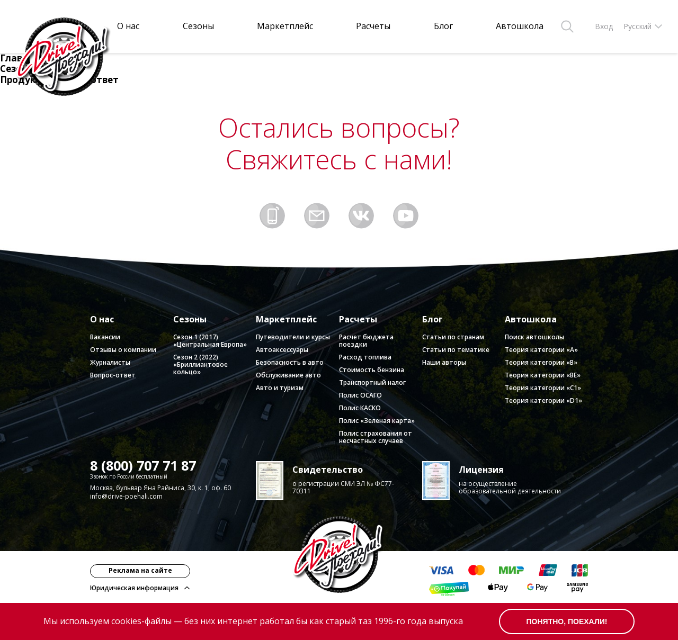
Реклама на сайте (140, 570)
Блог (443, 26)
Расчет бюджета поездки (366, 340)
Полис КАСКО (360, 407)
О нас (128, 26)
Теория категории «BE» (543, 375)
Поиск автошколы (534, 336)
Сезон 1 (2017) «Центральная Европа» (210, 340)
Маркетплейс (285, 26)
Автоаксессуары (282, 349)
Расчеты (373, 26)
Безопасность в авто (290, 362)
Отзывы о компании (123, 349)
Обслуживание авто (288, 375)
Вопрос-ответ (113, 375)
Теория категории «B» (541, 362)
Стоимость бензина (371, 369)
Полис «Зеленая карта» (377, 420)
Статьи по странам (453, 336)
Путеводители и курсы (293, 336)
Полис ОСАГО (360, 395)
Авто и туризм (280, 387)
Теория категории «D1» (543, 400)
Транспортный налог (372, 382)
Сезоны (198, 26)
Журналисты (110, 362)
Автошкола (519, 26)
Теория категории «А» (541, 349)
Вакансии (105, 336)
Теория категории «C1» (543, 387)
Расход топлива (365, 357)
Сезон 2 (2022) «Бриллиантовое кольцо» (200, 364)
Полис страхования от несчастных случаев (375, 437)
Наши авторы (444, 362)
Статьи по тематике (455, 349)
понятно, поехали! (567, 621)
